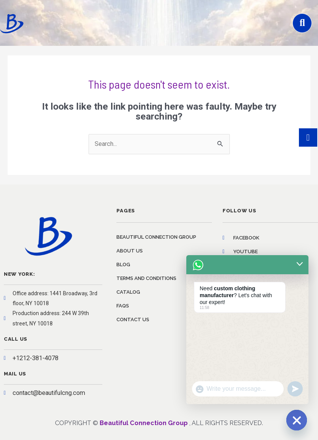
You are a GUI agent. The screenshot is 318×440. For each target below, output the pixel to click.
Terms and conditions (146, 278)
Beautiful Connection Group (156, 237)
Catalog (128, 292)
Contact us (132, 319)
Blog (123, 264)
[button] (302, 23)
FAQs (122, 306)
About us (129, 251)
